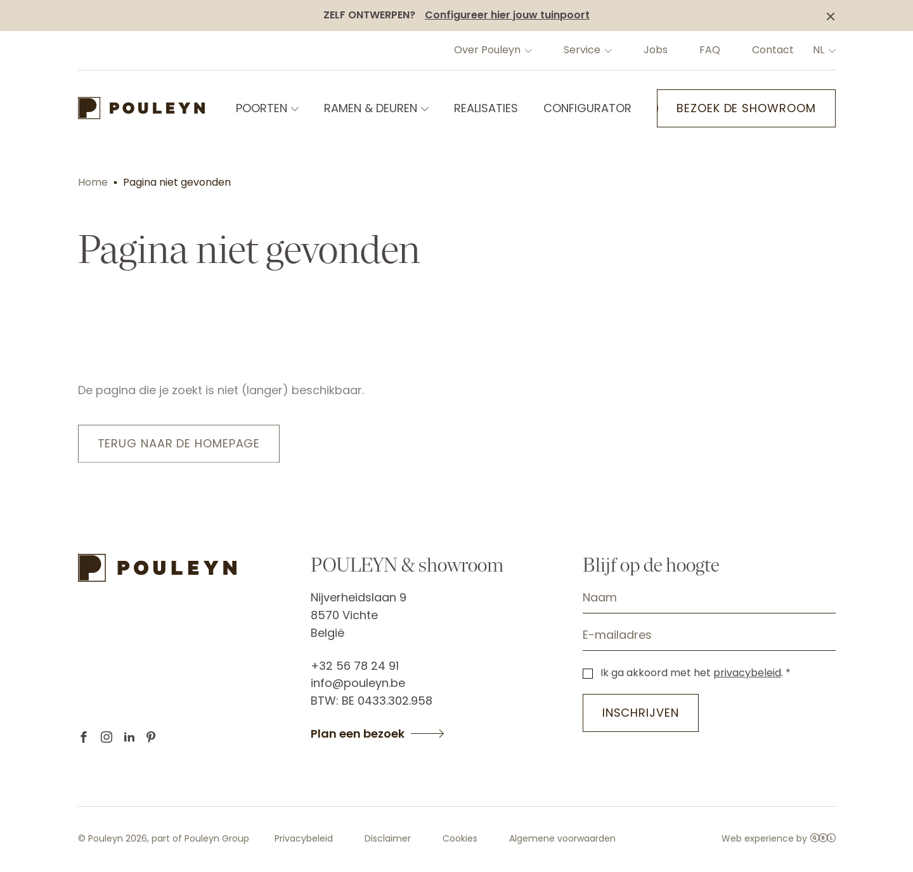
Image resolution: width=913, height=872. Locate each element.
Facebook (83, 737)
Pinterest (150, 737)
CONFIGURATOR (587, 108)
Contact (773, 49)
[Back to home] (141, 108)
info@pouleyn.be (358, 683)
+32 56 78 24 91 (355, 666)
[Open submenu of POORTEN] (293, 108)
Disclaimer (388, 838)
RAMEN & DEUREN (370, 108)
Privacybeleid (304, 838)
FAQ (709, 49)
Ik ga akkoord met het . (691, 672)
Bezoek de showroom (746, 108)
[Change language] (831, 50)
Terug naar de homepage (179, 445)
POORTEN (261, 108)
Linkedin (129, 737)
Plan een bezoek (358, 734)
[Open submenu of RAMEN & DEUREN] (423, 108)
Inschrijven (640, 713)
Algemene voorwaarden (562, 838)
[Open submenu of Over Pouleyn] (527, 50)
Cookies (460, 838)
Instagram (106, 737)
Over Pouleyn (487, 49)
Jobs (656, 49)
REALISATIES (486, 108)
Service (582, 49)
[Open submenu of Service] (607, 50)
